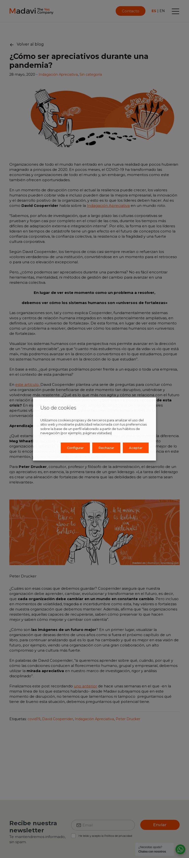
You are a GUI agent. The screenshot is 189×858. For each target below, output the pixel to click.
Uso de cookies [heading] (58, 408)
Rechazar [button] (106, 448)
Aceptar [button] (135, 448)
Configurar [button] (75, 448)
